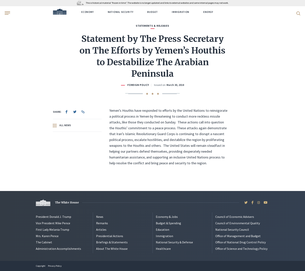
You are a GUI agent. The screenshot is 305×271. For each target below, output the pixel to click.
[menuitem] (66, 112)
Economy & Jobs (167, 217)
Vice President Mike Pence (53, 223)
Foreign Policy (138, 85)
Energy (208, 12)
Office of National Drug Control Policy (240, 242)
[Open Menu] (7, 13)
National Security (120, 12)
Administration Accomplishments (58, 249)
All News (62, 125)
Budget (152, 12)
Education (162, 229)
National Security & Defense (174, 242)
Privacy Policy (55, 265)
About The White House (112, 249)
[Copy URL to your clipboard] (83, 112)
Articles (101, 229)
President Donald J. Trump (53, 217)
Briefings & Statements (112, 242)
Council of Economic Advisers (234, 217)
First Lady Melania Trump (52, 229)
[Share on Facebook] (66, 112)
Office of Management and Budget (238, 236)
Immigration (180, 12)
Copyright (40, 265)
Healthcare (163, 249)
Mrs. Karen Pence (47, 236)
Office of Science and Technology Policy (241, 249)
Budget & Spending (168, 223)
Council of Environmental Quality (237, 223)
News (99, 217)
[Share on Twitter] (75, 112)
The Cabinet (44, 242)
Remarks (102, 223)
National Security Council (232, 229)
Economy (87, 12)
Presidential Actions (109, 236)
